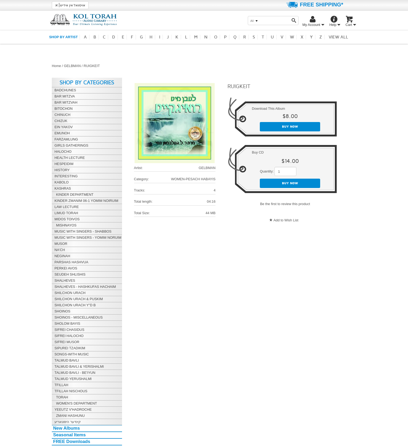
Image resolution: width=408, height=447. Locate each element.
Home (56, 66)
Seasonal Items (69, 434)
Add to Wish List (285, 220)
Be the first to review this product (285, 204)
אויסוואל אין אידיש (70, 5)
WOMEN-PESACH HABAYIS (193, 179)
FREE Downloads (71, 441)
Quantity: (267, 171)
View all (338, 37)
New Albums (66, 428)
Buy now (290, 126)
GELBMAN (72, 66)
